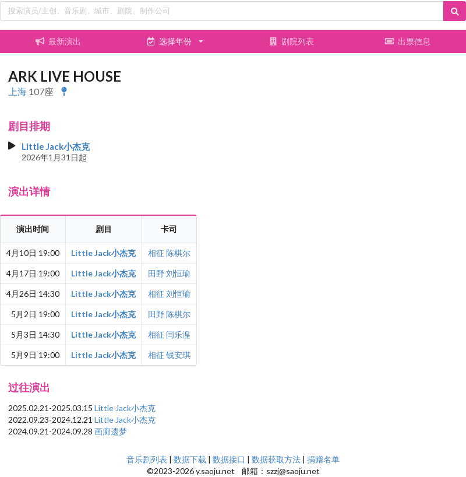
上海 (17, 91)
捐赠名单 (323, 459)
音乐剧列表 (146, 459)
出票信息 (407, 41)
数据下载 (190, 459)
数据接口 (229, 459)
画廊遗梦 (110, 431)
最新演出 (58, 41)
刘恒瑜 (178, 273)
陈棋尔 (178, 253)
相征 (156, 253)
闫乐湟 (178, 334)
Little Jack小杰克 (56, 146)
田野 (156, 273)
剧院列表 (291, 41)
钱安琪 (178, 355)
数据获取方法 (276, 459)
